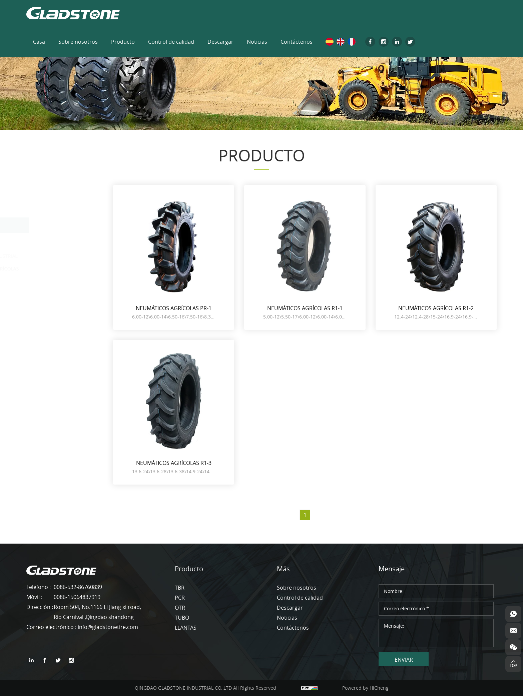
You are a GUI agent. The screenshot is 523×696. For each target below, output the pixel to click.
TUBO (42, 285)
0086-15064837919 (77, 597)
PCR (40, 209)
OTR (40, 225)
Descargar (220, 41)
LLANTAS (46, 301)
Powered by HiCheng (365, 688)
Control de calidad (171, 41)
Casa (39, 41)
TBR (40, 192)
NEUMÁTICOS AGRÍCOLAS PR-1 (173, 308)
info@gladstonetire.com (108, 627)
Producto (123, 41)
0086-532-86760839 (78, 587)
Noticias (257, 41)
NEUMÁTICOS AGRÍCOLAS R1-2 (436, 308)
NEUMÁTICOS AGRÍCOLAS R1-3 (173, 463)
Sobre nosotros (78, 41)
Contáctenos (297, 41)
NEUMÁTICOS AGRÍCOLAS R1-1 (305, 308)
